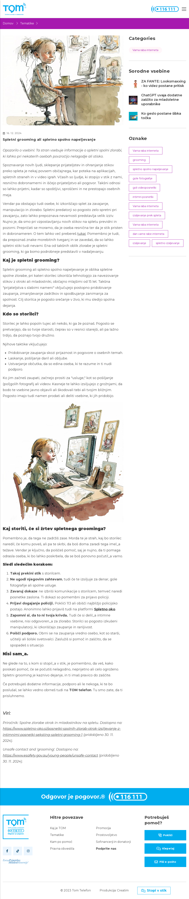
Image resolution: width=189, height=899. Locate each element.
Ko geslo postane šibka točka (161, 115)
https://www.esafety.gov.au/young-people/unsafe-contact (50, 755)
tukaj (81, 234)
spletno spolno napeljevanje (150, 169)
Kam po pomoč (61, 842)
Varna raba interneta (145, 50)
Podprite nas (106, 848)
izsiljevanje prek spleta (147, 215)
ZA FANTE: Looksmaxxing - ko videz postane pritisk (163, 83)
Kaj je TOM (58, 828)
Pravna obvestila (62, 848)
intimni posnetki (143, 197)
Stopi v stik (154, 890)
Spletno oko (104, 609)
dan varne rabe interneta (148, 234)
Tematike (27, 23)
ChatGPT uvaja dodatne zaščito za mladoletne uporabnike (161, 99)
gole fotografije (142, 178)
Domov (8, 23)
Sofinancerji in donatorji (113, 842)
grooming (139, 160)
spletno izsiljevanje (168, 243)
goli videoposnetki (144, 187)
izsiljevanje (139, 243)
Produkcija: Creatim (114, 890)
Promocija (103, 828)
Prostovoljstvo (106, 835)
